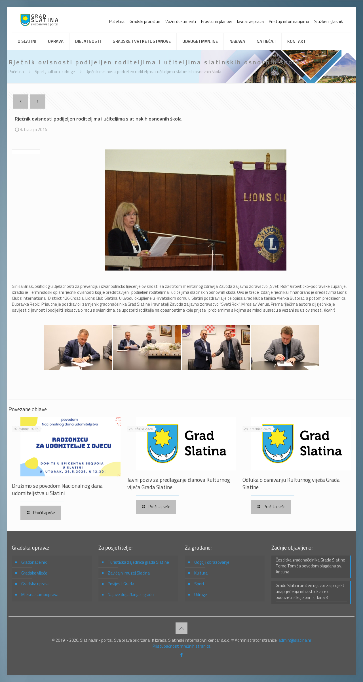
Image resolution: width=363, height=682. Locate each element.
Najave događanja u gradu (131, 594)
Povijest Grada (121, 583)
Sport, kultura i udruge (55, 71)
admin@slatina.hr (294, 640)
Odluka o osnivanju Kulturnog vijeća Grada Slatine (291, 483)
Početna (116, 21)
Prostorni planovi (216, 21)
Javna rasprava (250, 21)
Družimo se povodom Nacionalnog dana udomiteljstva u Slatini (57, 489)
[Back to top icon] (181, 628)
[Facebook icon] (182, 655)
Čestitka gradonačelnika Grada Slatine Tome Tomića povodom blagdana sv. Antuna (310, 566)
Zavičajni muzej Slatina (129, 573)
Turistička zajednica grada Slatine (138, 562)
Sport (199, 583)
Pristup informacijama (289, 21)
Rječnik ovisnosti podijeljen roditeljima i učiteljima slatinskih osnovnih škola (153, 71)
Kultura (201, 573)
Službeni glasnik (328, 21)
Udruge (200, 594)
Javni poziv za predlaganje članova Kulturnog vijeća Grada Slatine (178, 483)
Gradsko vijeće (34, 573)
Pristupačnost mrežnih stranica (181, 646)
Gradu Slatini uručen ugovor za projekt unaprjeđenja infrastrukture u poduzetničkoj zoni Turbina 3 (310, 591)
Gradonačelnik (34, 562)
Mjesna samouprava (39, 594)
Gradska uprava (35, 583)
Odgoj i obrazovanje (211, 562)
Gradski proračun (145, 21)
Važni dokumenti (180, 21)
